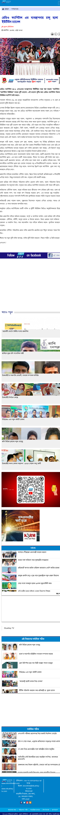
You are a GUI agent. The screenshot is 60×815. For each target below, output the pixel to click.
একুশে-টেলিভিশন (23, 814)
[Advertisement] (29, 289)
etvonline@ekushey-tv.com (31, 787)
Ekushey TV (9, 628)
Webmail (28, 791)
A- (56, 34)
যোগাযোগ (55, 810)
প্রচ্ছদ (5, 9)
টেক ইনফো (46, 810)
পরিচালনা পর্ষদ (23, 810)
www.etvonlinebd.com (11, 783)
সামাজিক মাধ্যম (35, 810)
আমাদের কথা (12, 810)
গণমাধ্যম (14, 9)
